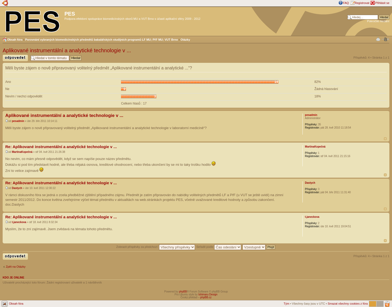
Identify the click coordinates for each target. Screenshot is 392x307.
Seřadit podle (218, 246)
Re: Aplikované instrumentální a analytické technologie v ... (61, 146)
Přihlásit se (382, 2)
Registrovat (362, 2)
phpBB (183, 291)
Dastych (17, 188)
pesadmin (18, 121)
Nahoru (385, 138)
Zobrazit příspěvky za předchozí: (155, 246)
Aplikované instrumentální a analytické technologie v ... (67, 50)
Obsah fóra (14, 39)
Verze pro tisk (378, 39)
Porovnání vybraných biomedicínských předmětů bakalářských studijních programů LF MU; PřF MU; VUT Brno (101, 39)
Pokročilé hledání (378, 21)
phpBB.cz (206, 297)
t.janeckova (19, 222)
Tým (286, 303)
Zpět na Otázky (16, 266)
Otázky (185, 39)
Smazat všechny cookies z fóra (348, 303)
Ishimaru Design (207, 294)
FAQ (346, 2)
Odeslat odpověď (15, 58)
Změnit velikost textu (385, 39)
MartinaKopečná (22, 151)
